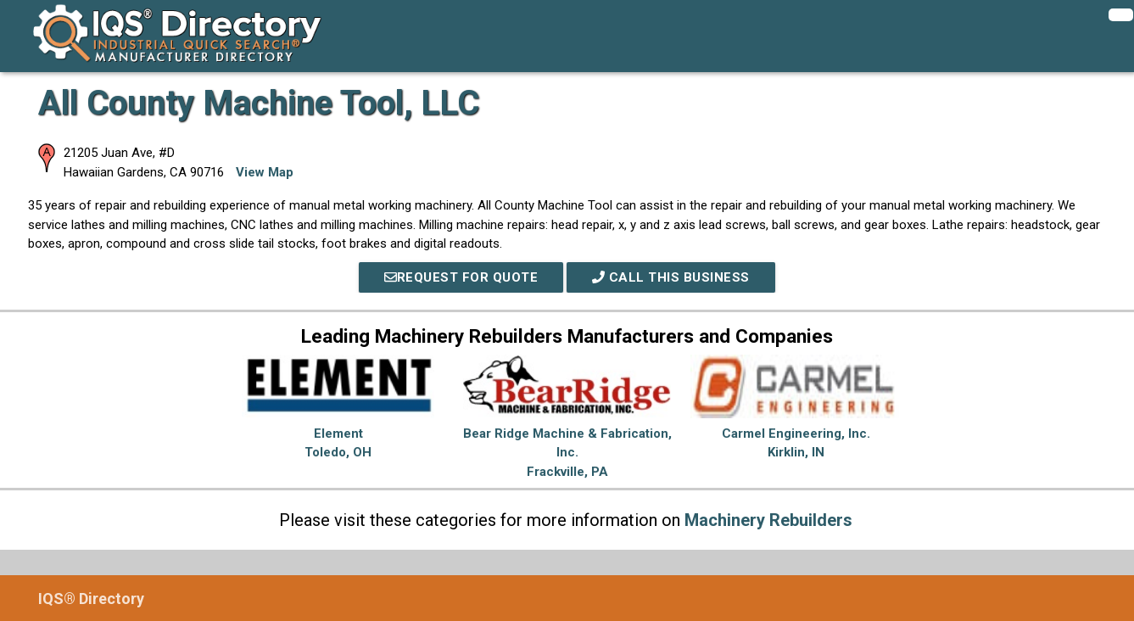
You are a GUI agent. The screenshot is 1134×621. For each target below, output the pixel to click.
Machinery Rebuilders (768, 520)
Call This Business (671, 277)
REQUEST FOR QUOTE (461, 277)
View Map (264, 172)
